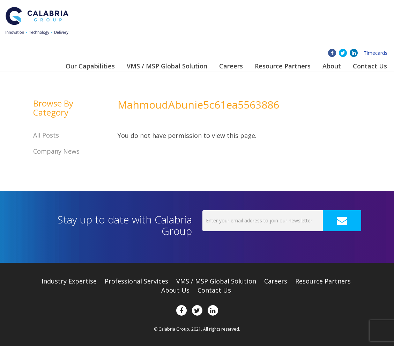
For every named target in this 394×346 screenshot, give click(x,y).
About (331, 66)
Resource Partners (283, 66)
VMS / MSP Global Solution (167, 66)
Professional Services (136, 281)
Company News (56, 151)
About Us (175, 290)
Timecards (375, 53)
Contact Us (370, 66)
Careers (231, 66)
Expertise (69, 281)
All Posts (46, 135)
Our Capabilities (90, 66)
